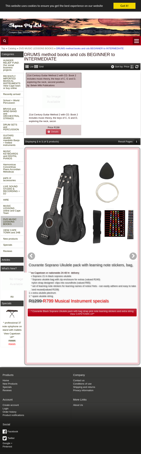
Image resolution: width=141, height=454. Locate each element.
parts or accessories (9, 179)
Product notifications (13, 398)
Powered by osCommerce (99, 453)
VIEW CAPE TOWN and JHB (11, 231)
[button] (53, 131)
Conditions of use (82, 367)
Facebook (13, 415)
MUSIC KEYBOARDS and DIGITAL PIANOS (10, 155)
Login (5, 392)
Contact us (78, 364)
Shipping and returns (84, 370)
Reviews (7, 251)
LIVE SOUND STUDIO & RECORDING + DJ (11, 190)
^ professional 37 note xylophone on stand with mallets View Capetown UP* (12, 329)
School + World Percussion (11, 101)
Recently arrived (11, 94)
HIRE (6, 199)
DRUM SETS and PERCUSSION (11, 127)
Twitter (11, 421)
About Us (78, 388)
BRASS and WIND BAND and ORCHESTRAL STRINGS (11, 113)
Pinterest (7, 430)
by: (41, 85)
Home (6, 364)
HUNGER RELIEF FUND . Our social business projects (11, 65)
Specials (7, 244)
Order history (9, 395)
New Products (10, 367)
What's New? (9, 268)
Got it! (124, 6)
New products (10, 238)
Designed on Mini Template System (126, 453)
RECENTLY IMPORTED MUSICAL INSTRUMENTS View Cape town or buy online (11, 82)
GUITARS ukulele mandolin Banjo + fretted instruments (11, 140)
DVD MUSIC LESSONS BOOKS (10, 221)
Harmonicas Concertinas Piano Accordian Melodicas (11, 168)
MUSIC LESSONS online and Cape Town (12, 209)
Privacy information (83, 374)
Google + (7, 427)
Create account (11, 388)
